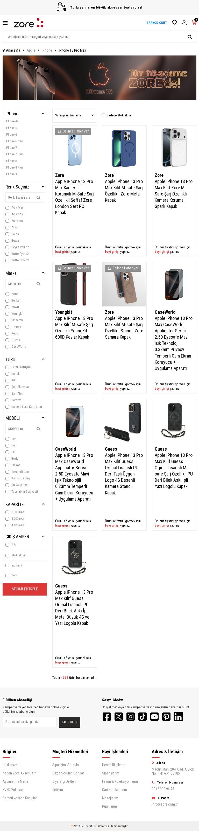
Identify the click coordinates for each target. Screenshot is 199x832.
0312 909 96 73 (163, 790)
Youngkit (14, 314)
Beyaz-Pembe (17, 247)
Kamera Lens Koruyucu (23, 407)
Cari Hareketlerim (114, 790)
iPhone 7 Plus (14, 154)
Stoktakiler (15, 555)
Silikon (12, 465)
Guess (12, 340)
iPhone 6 (11, 134)
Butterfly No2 (17, 254)
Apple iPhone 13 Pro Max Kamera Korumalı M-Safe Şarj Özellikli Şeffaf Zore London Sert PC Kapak (74, 197)
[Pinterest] (172, 717)
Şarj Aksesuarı (18, 387)
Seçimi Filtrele (25, 589)
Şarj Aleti (14, 393)
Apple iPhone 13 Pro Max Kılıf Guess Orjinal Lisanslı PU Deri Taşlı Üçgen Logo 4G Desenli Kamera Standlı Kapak (124, 473)
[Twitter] (120, 717)
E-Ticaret (86, 827)
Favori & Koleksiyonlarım (120, 782)
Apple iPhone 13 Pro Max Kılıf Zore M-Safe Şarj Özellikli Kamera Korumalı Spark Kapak (174, 194)
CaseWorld (15, 347)
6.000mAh (14, 512)
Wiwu (12, 307)
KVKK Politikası (13, 790)
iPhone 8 (11, 161)
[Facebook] (107, 717)
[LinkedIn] (185, 717)
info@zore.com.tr (165, 805)
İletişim (57, 790)
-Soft (76, 827)
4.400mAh (14, 525)
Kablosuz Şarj (17, 478)
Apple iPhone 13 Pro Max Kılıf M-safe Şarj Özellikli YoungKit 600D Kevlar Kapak (74, 328)
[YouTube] (159, 717)
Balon (12, 234)
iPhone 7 (11, 148)
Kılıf (11, 380)
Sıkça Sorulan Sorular (68, 774)
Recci (12, 333)
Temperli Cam (17, 472)
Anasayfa (11, 50)
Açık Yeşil (14, 214)
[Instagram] (133, 717)
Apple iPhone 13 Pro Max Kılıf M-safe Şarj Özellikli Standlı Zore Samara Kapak (124, 328)
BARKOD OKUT (156, 23)
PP (10, 452)
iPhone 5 (11, 128)
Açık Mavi (14, 208)
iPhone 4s (11, 121)
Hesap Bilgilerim (113, 766)
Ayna (11, 227)
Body (11, 459)
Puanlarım (109, 807)
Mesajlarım (110, 799)
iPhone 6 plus (14, 141)
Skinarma (14, 320)
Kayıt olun (69, 722)
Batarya (13, 400)
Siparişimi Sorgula (65, 766)
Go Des (13, 327)
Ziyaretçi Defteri (64, 782)
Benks (12, 300)
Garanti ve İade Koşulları (20, 799)
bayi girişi (62, 252)
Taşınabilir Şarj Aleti (21, 492)
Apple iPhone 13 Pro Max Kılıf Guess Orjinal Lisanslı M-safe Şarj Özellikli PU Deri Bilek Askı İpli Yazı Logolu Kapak (174, 470)
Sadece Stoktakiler (117, 115)
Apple (31, 50)
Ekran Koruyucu (18, 367)
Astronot (14, 221)
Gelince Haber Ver (73, 131)
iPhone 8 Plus (14, 167)
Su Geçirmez (16, 485)
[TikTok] (146, 717)
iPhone (47, 50)
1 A (10, 544)
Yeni (11, 575)
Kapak (12, 374)
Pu (10, 445)
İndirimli (13, 565)
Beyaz (12, 241)
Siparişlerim (110, 774)
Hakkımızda (11, 766)
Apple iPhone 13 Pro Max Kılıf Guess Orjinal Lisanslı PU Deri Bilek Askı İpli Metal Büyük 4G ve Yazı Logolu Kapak (74, 607)
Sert (11, 439)
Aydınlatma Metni (15, 782)
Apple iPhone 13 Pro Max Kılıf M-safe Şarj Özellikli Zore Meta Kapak (124, 191)
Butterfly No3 (17, 260)
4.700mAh (14, 519)
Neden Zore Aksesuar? (19, 774)
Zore (11, 294)
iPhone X (11, 174)
